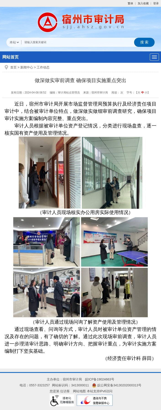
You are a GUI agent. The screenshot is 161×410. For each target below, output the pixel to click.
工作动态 (43, 67)
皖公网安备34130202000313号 (116, 385)
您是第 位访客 (60, 391)
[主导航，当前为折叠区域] (154, 57)
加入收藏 (143, 3)
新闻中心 (26, 67)
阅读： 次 (117, 92)
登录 (156, 3)
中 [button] (142, 92)
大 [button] (139, 92)
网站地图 (79, 391)
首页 (13, 67)
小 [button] (146, 92)
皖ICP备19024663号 (99, 379)
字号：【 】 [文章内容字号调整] (138, 92)
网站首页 (10, 57)
